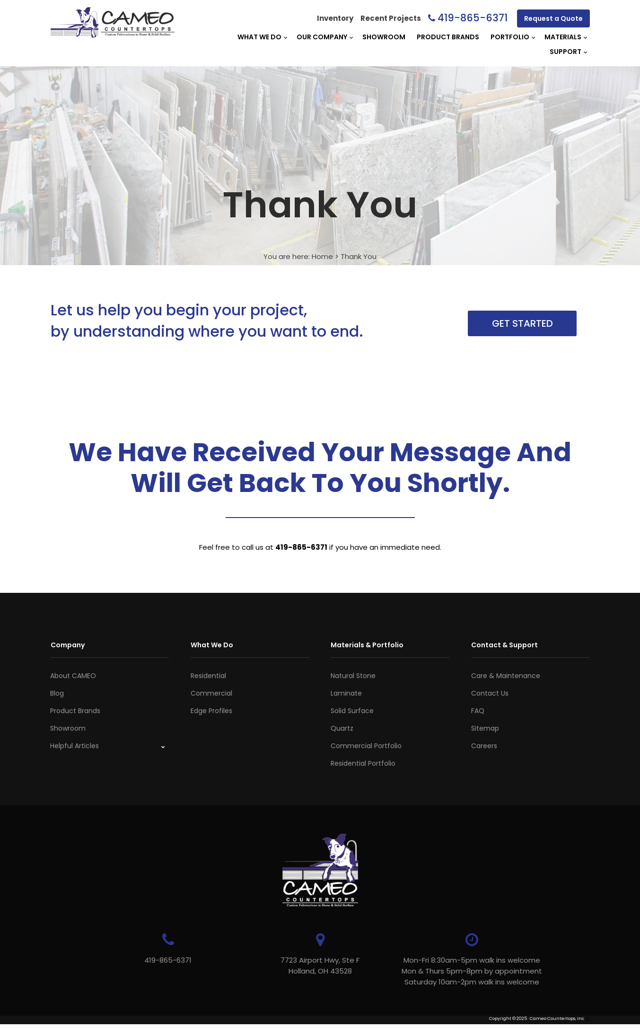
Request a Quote (553, 18)
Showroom (383, 37)
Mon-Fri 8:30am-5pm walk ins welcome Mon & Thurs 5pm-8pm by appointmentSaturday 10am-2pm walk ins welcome (462, 971)
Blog (57, 693)
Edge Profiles (211, 710)
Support (565, 51)
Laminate (346, 693)
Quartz (342, 728)
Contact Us (489, 693)
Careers (484, 746)
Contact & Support (504, 645)
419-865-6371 (473, 18)
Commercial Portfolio (366, 746)
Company (68, 645)
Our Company (322, 37)
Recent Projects (390, 18)
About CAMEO (73, 675)
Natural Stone (353, 675)
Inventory (335, 18)
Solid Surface (352, 710)
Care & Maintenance (505, 675)
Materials (562, 37)
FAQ (477, 710)
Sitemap (485, 728)
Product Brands (448, 37)
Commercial (211, 693)
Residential (208, 675)
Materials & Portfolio (367, 645)
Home (322, 256)
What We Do (259, 37)
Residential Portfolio (363, 763)
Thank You (359, 256)
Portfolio (510, 37)
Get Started (522, 323)
